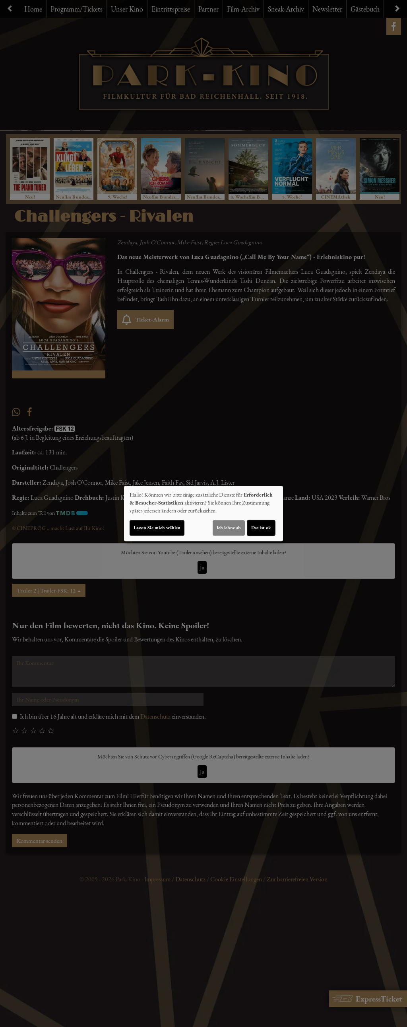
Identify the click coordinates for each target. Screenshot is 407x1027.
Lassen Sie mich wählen (157, 527)
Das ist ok (261, 527)
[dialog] (203, 514)
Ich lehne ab (229, 527)
